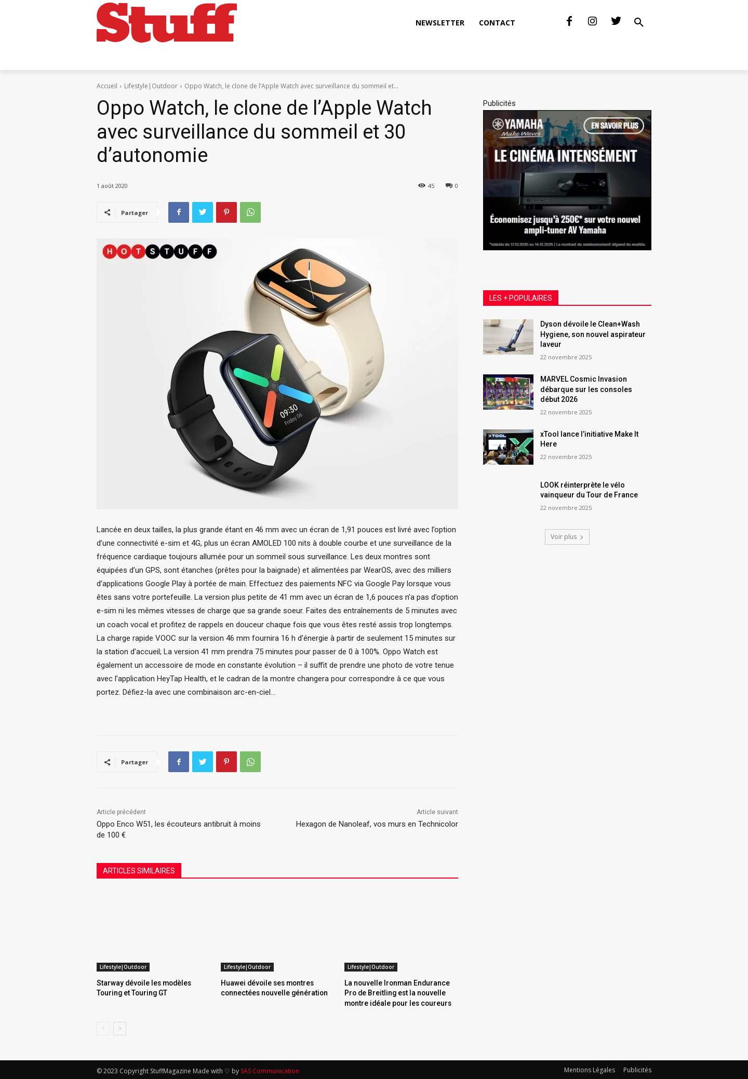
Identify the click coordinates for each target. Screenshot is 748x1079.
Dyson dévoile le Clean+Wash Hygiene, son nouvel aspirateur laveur (593, 334)
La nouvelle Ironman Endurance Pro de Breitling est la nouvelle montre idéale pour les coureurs (399, 992)
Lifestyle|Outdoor (151, 86)
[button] (638, 22)
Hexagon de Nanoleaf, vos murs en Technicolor (377, 824)
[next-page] (119, 1027)
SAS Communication (270, 1069)
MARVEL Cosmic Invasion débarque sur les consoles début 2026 (586, 389)
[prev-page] (103, 1027)
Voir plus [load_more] (567, 536)
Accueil (107, 86)
